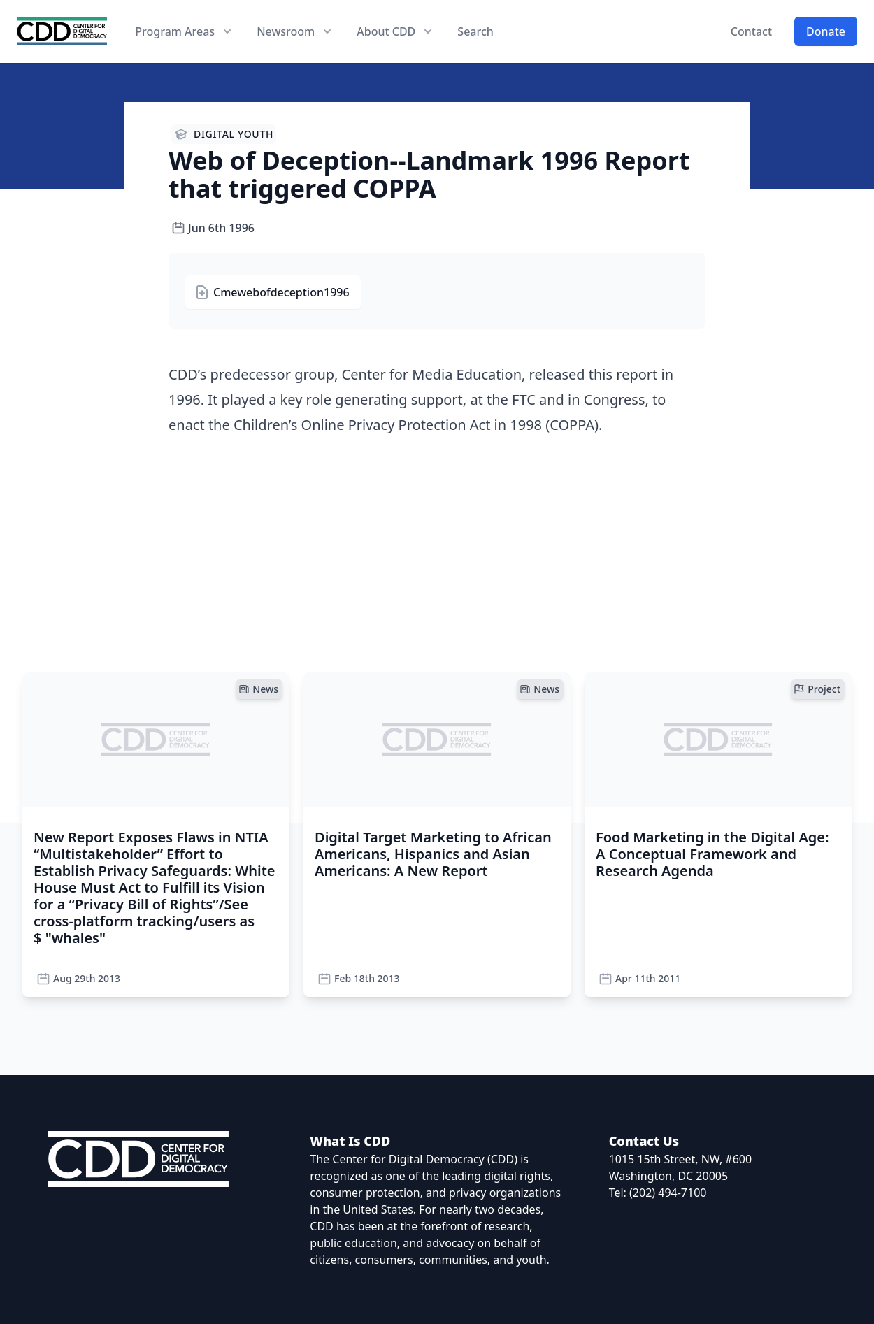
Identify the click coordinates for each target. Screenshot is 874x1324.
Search (475, 31)
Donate (825, 31)
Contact (751, 31)
